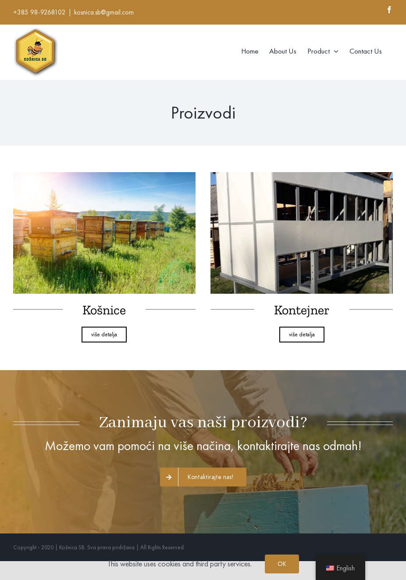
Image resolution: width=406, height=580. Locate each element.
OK (282, 564)
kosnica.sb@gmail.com (104, 12)
